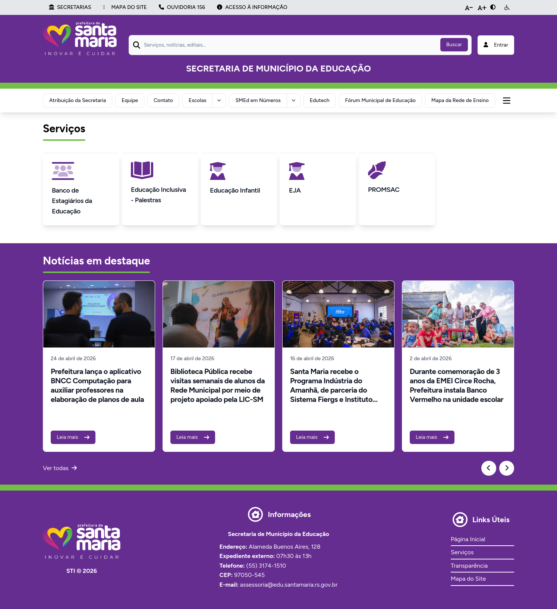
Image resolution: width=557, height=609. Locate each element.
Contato (163, 100)
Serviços (462, 552)
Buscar (454, 44)
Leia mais (73, 437)
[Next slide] (506, 468)
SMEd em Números (257, 100)
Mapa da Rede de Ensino (460, 100)
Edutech (320, 100)
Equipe (130, 100)
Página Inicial (468, 539)
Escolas (197, 100)
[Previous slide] (488, 468)
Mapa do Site (468, 578)
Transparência (469, 565)
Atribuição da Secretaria (77, 100)
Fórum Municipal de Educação (380, 100)
